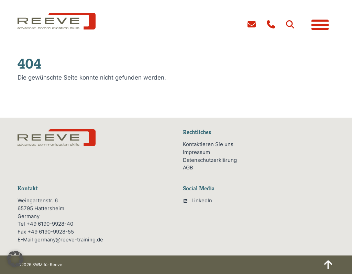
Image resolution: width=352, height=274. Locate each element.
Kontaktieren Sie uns (208, 144)
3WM (37, 264)
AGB (188, 167)
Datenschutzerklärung (210, 160)
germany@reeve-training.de (68, 239)
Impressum (196, 152)
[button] (290, 24)
